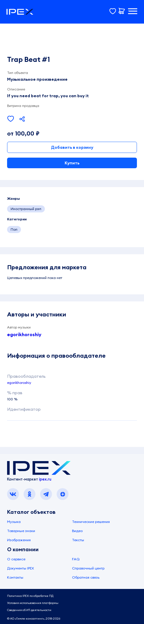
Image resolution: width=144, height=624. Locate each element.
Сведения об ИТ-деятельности (29, 610)
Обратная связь (85, 577)
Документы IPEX (20, 568)
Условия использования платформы (32, 603)
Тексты (78, 540)
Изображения (19, 540)
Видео (77, 531)
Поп (14, 229)
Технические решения (91, 521)
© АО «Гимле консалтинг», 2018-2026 (33, 618)
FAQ (76, 559)
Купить (72, 163)
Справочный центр (88, 568)
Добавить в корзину (72, 147)
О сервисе (16, 559)
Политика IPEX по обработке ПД (30, 596)
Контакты (15, 577)
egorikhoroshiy (24, 334)
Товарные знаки (21, 531)
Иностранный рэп (26, 209)
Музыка (14, 521)
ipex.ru (45, 479)
